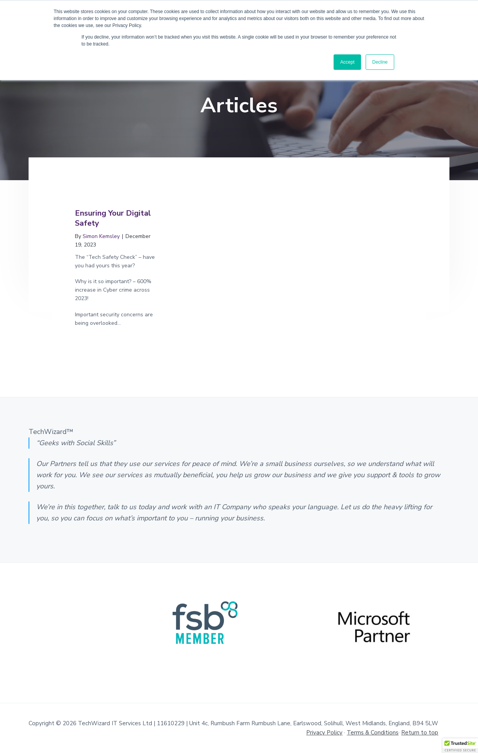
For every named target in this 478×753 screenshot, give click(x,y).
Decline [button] (380, 62)
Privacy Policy (324, 732)
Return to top (419, 732)
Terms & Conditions (372, 732)
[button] (460, 745)
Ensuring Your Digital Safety (113, 218)
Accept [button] (347, 62)
